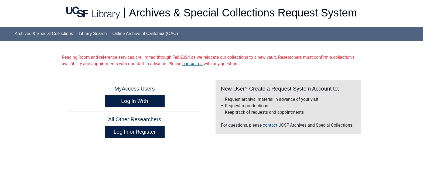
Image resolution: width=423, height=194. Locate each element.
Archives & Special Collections (44, 33)
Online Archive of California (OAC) (145, 33)
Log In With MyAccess (134, 102)
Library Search (93, 33)
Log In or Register (135, 132)
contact (270, 125)
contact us (192, 63)
